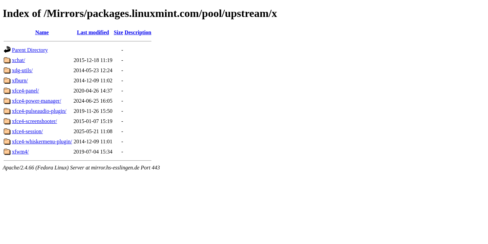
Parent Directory (30, 50)
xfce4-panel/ (25, 91)
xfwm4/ (20, 152)
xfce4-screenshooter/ (34, 121)
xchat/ (18, 60)
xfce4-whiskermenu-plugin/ (42, 141)
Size (118, 32)
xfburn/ (20, 80)
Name (42, 32)
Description (137, 32)
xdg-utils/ (22, 70)
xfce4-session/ (27, 131)
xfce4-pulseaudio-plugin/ (39, 111)
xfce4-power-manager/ (36, 101)
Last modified (93, 32)
